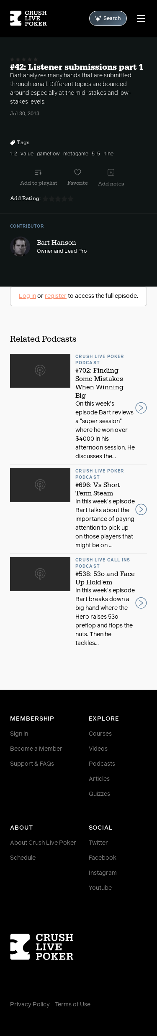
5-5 (96, 154)
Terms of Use (72, 1005)
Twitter (98, 843)
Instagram (103, 873)
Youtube (100, 888)
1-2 (13, 154)
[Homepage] (28, 18)
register (56, 296)
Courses (100, 734)
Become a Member (36, 749)
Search (108, 18)
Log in (27, 296)
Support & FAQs (32, 764)
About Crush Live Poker (43, 843)
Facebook (102, 858)
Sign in (19, 734)
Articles (99, 779)
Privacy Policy (30, 1005)
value (27, 154)
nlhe (108, 154)
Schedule (23, 858)
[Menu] (141, 18)
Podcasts (102, 764)
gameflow (48, 154)
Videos (98, 749)
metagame (75, 154)
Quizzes (99, 794)
